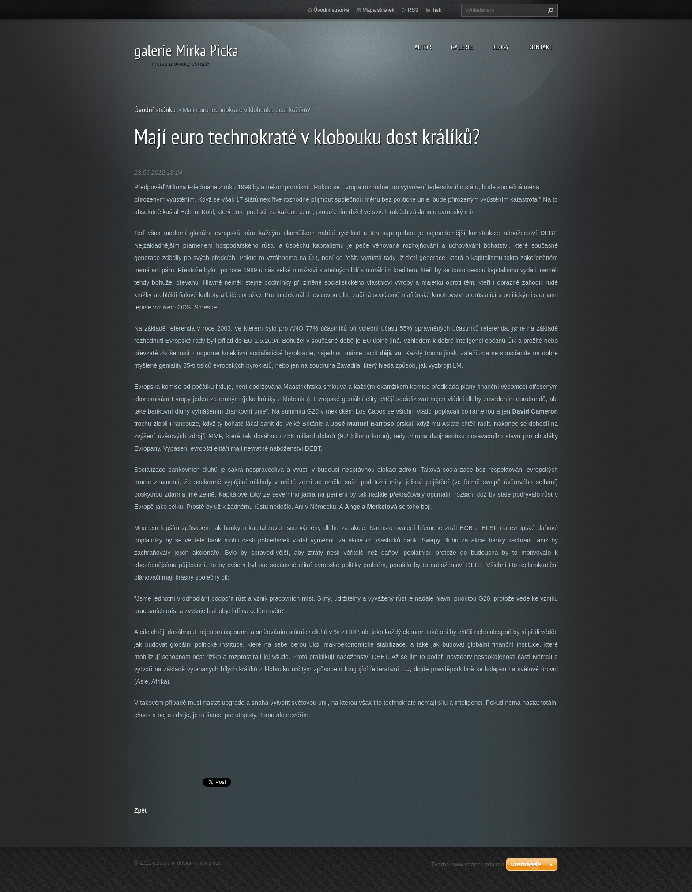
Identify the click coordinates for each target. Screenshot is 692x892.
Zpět (140, 810)
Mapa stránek (378, 10)
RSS (413, 10)
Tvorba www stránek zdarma (467, 864)
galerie (462, 46)
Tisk (436, 10)
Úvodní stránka (332, 10)
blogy (500, 46)
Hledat (549, 10)
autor (423, 46)
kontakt (540, 46)
